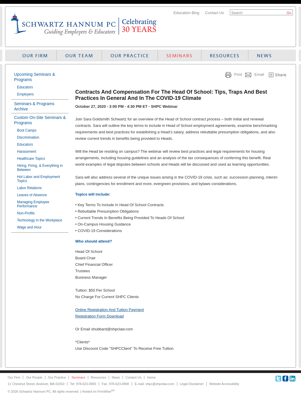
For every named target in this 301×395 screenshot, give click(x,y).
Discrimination (28, 137)
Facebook (285, 378)
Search (237, 13)
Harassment (26, 151)
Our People (34, 377)
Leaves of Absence (32, 195)
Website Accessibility (224, 384)
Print (238, 74)
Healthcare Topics (31, 159)
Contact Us (214, 13)
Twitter (278, 378)
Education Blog (186, 13)
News (264, 55)
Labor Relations (29, 188)
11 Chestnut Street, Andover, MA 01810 (36, 384)
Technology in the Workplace (39, 220)
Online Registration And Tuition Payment (109, 309)
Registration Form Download (99, 316)
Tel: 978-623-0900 (83, 384)
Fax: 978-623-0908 (115, 384)
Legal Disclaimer (192, 384)
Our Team (79, 55)
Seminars (179, 55)
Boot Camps (26, 130)
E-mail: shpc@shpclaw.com (154, 384)
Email (259, 74)
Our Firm (35, 55)
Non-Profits (26, 213)
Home (151, 377)
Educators (25, 87)
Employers (25, 94)
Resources (225, 55)
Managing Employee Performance (33, 204)
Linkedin (292, 378)
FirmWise (106, 391)
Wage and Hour (29, 227)
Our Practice (130, 55)
